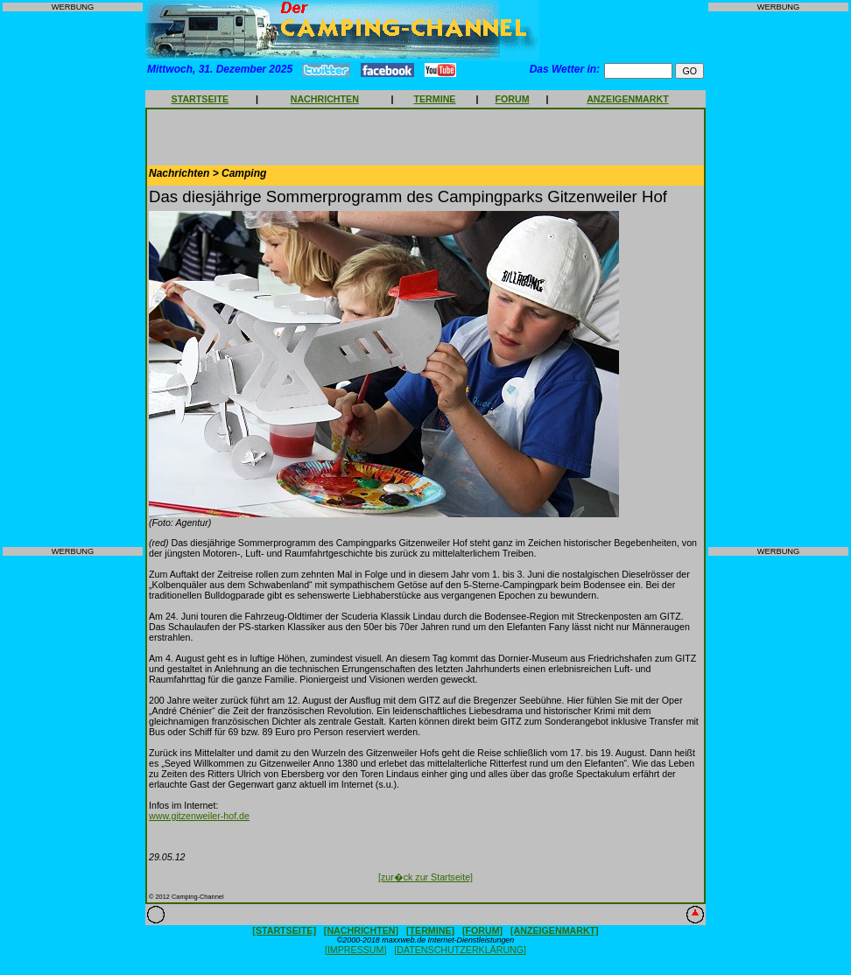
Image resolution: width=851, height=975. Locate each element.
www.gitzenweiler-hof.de (199, 815)
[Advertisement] (73, 279)
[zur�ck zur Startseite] (425, 877)
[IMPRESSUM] (355, 949)
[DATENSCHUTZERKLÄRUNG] (460, 949)
